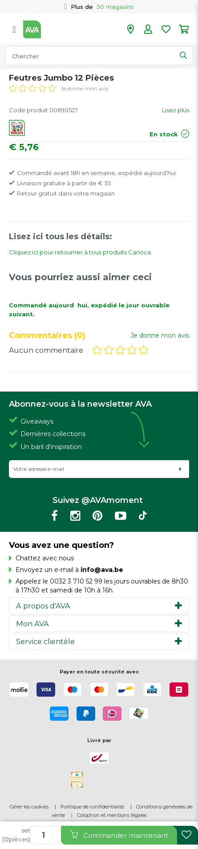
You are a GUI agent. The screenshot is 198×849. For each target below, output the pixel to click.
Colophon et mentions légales (112, 815)
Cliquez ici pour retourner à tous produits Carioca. (80, 252)
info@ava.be (102, 570)
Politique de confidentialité (92, 807)
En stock (164, 134)
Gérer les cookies (29, 807)
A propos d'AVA (43, 605)
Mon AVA (32, 623)
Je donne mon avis (84, 88)
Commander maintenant (119, 835)
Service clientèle (45, 641)
